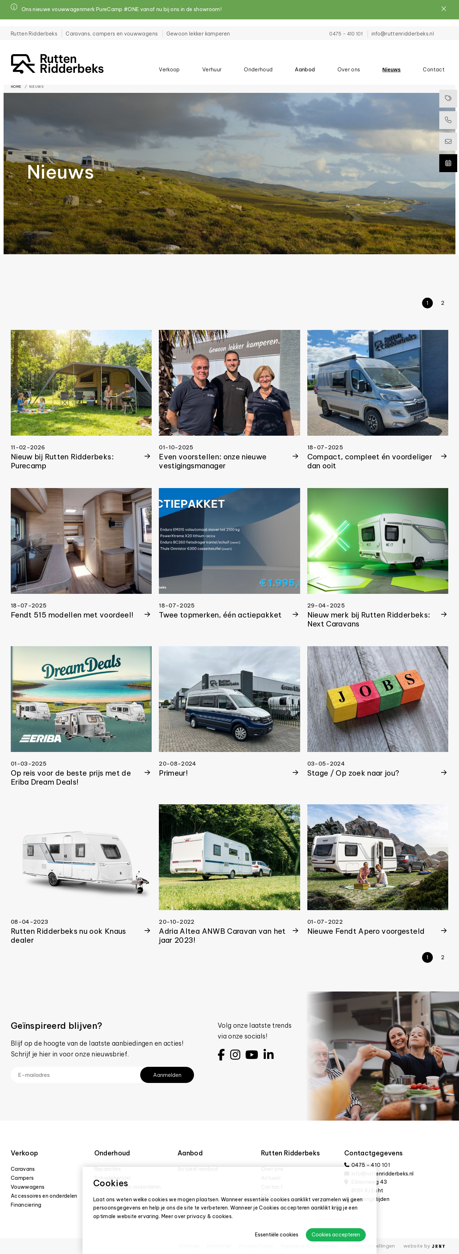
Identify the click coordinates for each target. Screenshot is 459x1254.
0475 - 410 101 (346, 27)
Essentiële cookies (276, 1234)
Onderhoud (258, 64)
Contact (433, 64)
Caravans (23, 1169)
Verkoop (169, 64)
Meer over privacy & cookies (196, 1216)
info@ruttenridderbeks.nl (403, 27)
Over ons (348, 64)
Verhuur (212, 64)
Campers (22, 1178)
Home (16, 87)
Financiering (26, 1205)
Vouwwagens (28, 1187)
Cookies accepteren (336, 1234)
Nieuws (391, 64)
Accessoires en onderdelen (44, 1196)
